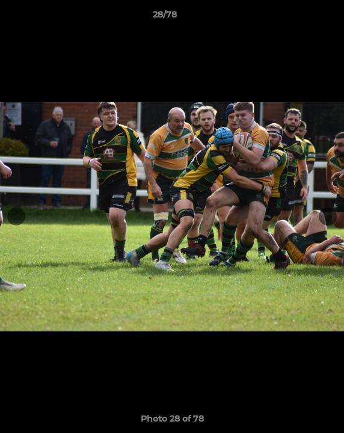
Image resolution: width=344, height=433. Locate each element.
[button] (300, 17)
